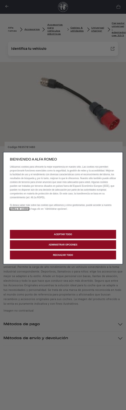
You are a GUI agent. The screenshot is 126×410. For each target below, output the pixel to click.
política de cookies (19, 208)
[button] (63, 244)
